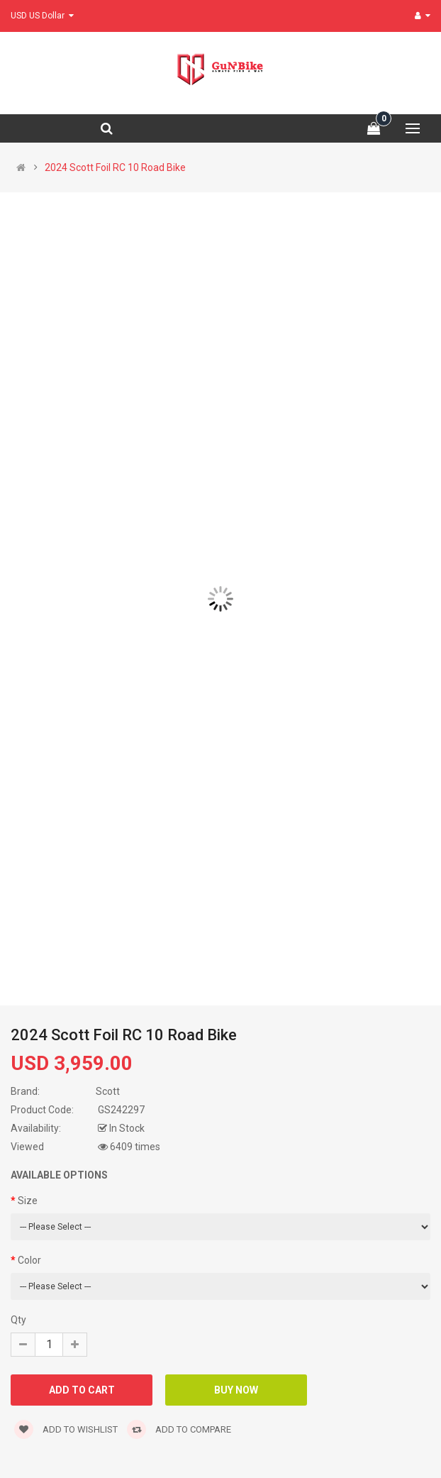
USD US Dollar (42, 16)
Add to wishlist (66, 1429)
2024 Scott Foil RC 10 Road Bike (115, 167)
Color (29, 1260)
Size (28, 1200)
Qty (18, 1319)
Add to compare (179, 1429)
